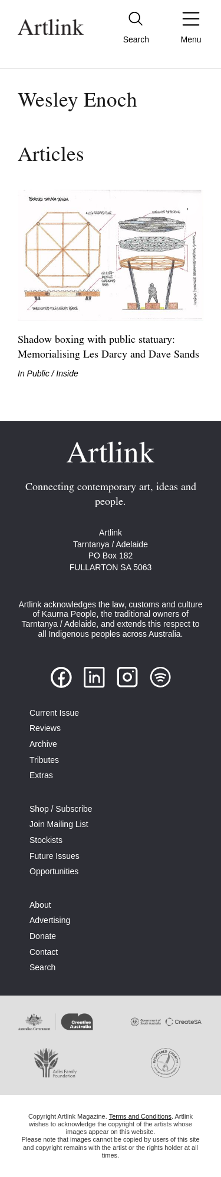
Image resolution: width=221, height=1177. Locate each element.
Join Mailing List (58, 824)
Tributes (44, 760)
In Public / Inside (48, 373)
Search (42, 967)
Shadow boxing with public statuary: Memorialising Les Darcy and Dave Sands (108, 348)
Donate (42, 936)
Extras (41, 775)
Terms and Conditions (140, 1116)
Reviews (45, 728)
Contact (43, 952)
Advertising (49, 920)
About (40, 905)
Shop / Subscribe (61, 809)
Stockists (45, 840)
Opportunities (53, 871)
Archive (43, 744)
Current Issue (54, 713)
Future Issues (54, 856)
